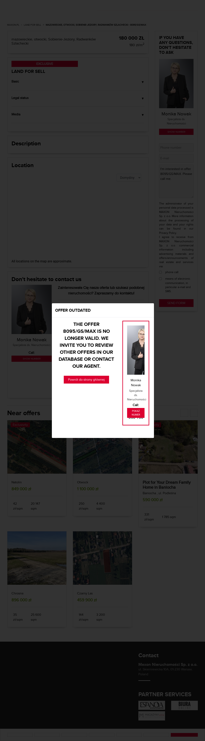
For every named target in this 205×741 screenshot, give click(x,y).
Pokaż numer (136, 413)
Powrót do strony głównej (86, 379)
